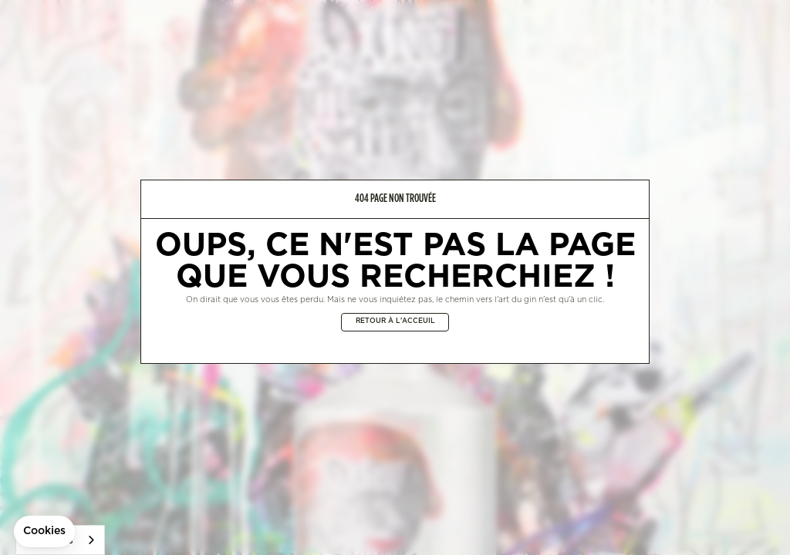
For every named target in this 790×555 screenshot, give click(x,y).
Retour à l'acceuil (395, 321)
